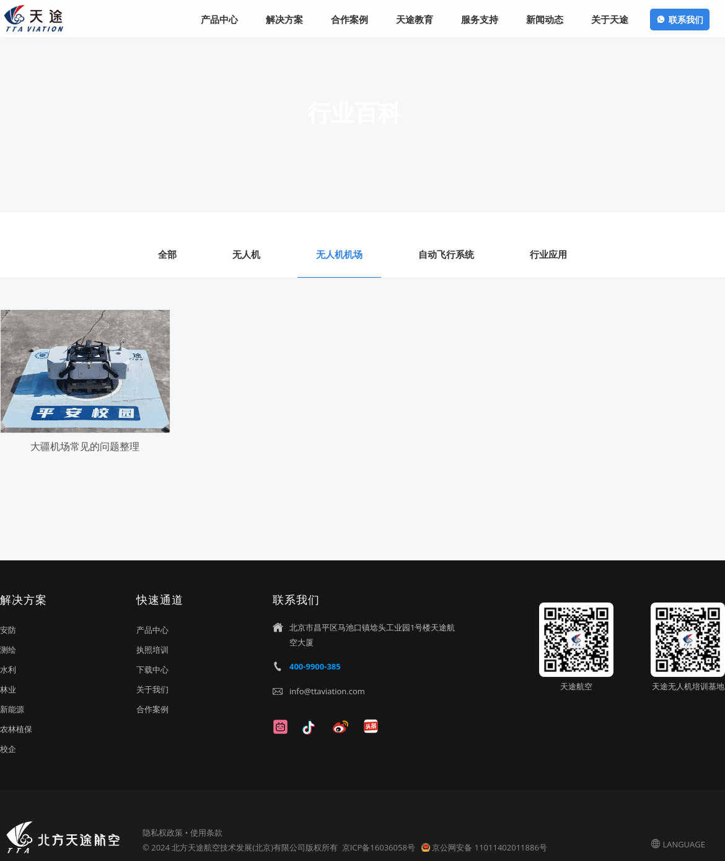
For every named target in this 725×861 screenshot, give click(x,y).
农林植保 (16, 729)
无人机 (246, 254)
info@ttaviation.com (327, 691)
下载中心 (152, 669)
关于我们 (152, 689)
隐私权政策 (163, 832)
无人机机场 (339, 254)
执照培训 (152, 649)
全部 (167, 254)
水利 (8, 669)
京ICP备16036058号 (379, 847)
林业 (8, 689)
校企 (8, 748)
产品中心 (152, 629)
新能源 (12, 709)
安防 (8, 629)
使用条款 (206, 832)
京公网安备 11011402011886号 (489, 847)
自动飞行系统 (446, 254)
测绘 (8, 649)
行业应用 (548, 254)
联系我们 (686, 19)
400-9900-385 (315, 666)
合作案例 (152, 709)
